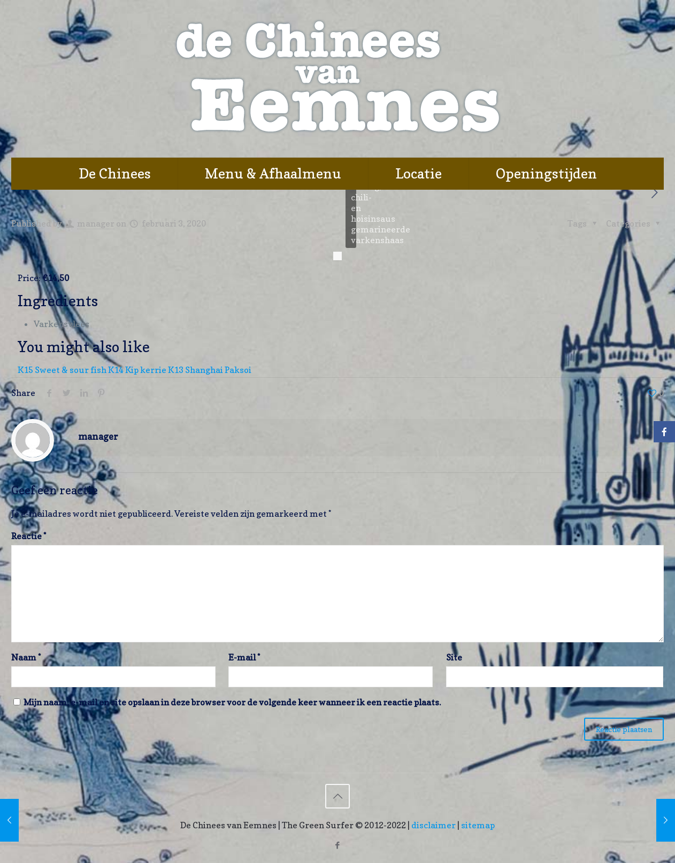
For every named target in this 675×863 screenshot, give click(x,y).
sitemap (478, 825)
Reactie (28, 536)
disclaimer (433, 825)
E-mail (244, 657)
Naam (26, 657)
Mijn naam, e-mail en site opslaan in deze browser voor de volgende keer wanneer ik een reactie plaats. (232, 702)
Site (454, 657)
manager (95, 223)
